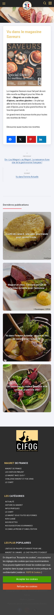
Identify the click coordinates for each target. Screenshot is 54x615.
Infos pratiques (12, 509)
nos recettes (34, 127)
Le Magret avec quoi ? (15, 475)
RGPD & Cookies (33, 572)
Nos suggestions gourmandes (19, 526)
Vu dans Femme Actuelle (27, 177)
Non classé (10, 519)
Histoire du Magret (14, 505)
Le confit (9, 482)
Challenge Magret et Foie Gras (19, 479)
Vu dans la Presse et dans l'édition (21, 529)
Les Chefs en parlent (14, 472)
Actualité (9, 502)
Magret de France (13, 469)
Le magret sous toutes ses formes (21, 515)
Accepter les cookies (27, 579)
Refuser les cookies (27, 586)
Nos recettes (11, 522)
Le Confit (9, 512)
